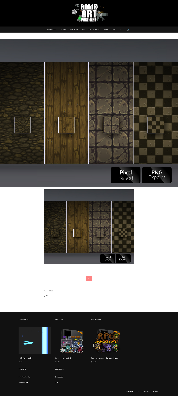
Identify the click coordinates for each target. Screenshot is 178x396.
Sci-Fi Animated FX (25, 358)
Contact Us (59, 377)
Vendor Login (23, 382)
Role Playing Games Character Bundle (105, 358)
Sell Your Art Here (25, 377)
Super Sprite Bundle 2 (63, 358)
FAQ (56, 382)
